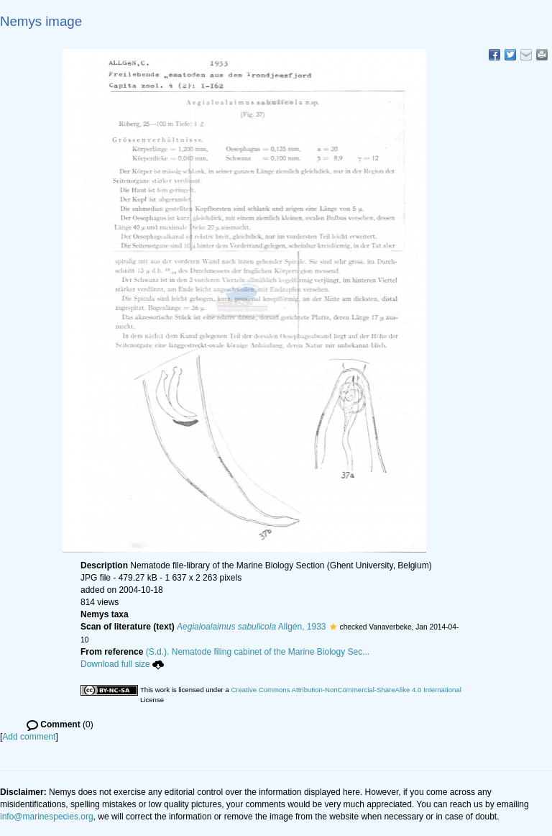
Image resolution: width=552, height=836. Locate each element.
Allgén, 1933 (251, 627)
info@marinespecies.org (46, 817)
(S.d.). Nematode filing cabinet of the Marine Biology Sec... (258, 652)
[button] (333, 626)
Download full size (122, 664)
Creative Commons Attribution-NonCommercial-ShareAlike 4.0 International (346, 690)
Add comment (28, 737)
